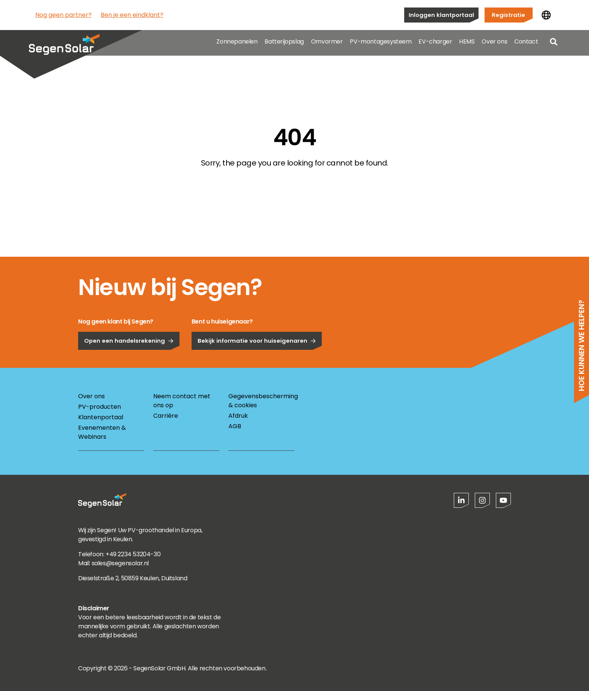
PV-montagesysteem (380, 45)
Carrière (165, 415)
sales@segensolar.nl (120, 563)
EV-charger (435, 45)
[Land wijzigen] (546, 15)
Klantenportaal (100, 417)
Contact (526, 45)
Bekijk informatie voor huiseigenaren (257, 365)
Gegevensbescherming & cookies (261, 400)
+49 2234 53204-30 (133, 554)
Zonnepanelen (236, 45)
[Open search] (554, 45)
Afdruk (238, 415)
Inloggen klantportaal (441, 15)
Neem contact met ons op (181, 400)
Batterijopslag (284, 45)
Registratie (508, 15)
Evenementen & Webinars (102, 432)
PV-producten (99, 406)
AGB (234, 426)
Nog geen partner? (63, 15)
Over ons (494, 45)
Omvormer (327, 45)
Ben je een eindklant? (132, 15)
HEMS (466, 45)
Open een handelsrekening (129, 365)
